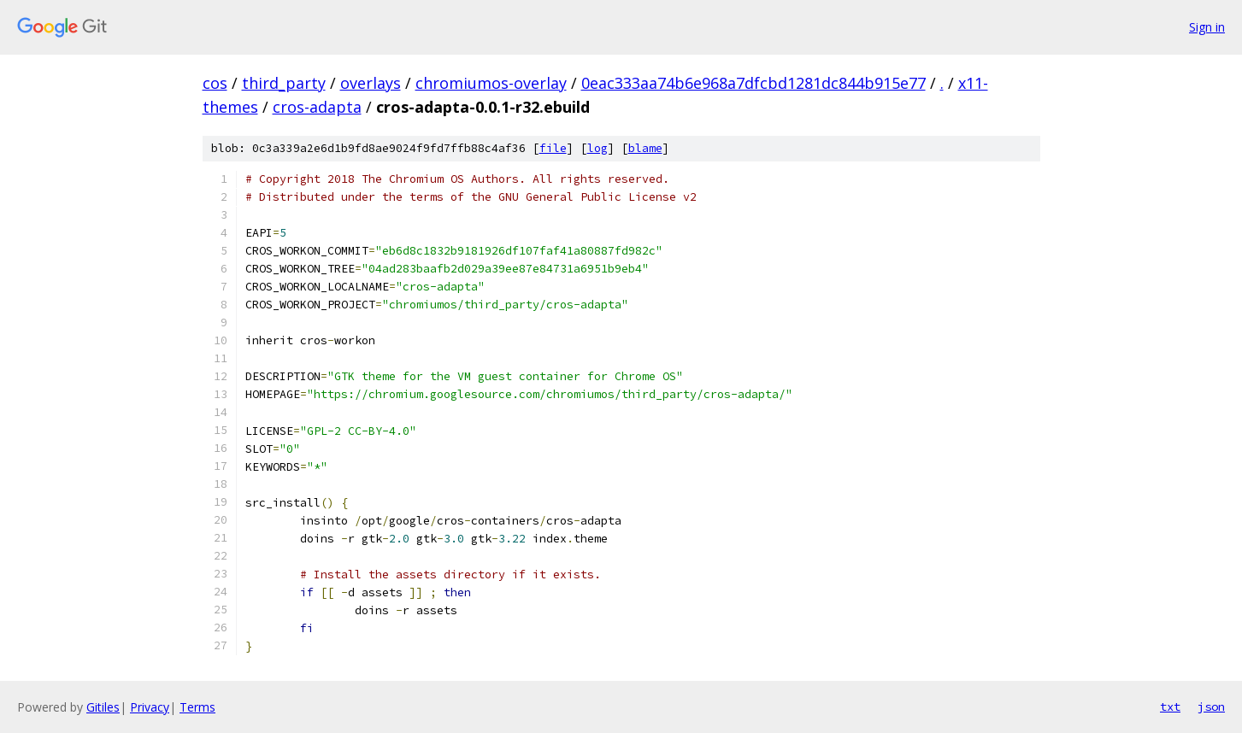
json (1211, 706)
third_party (284, 83)
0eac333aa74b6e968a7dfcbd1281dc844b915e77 (753, 83)
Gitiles (103, 707)
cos (215, 83)
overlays (370, 83)
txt (1170, 706)
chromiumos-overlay (491, 83)
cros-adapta (317, 107)
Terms (197, 707)
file (553, 148)
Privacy (149, 707)
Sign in (1207, 27)
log (597, 148)
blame (645, 148)
